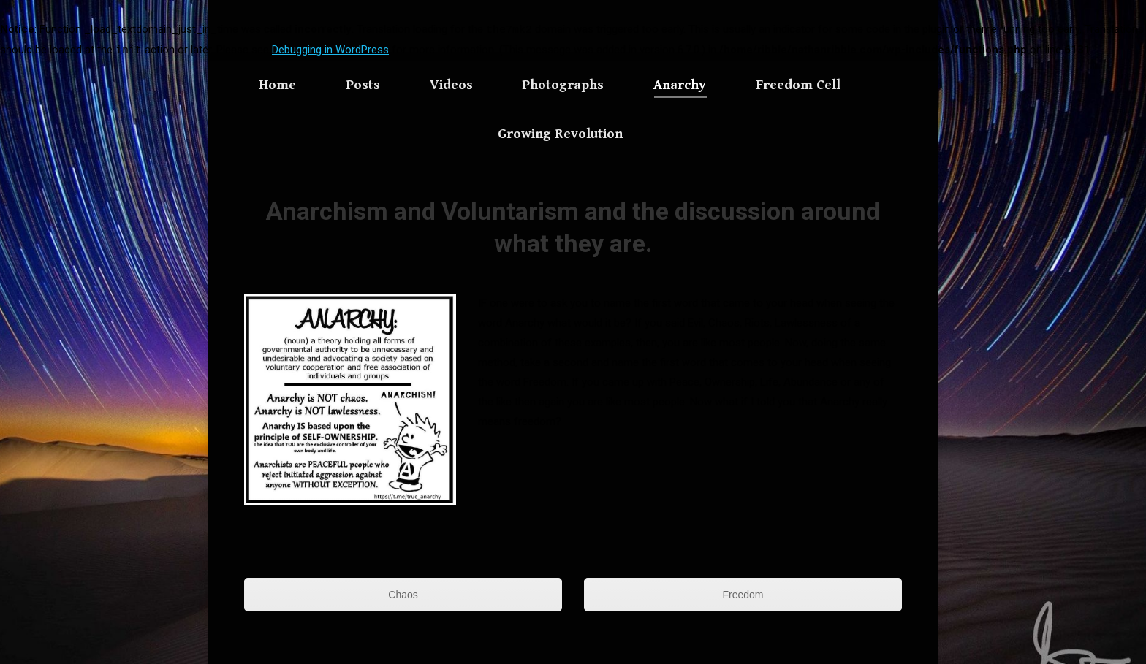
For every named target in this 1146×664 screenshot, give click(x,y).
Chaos (402, 594)
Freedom (742, 594)
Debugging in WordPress (330, 49)
